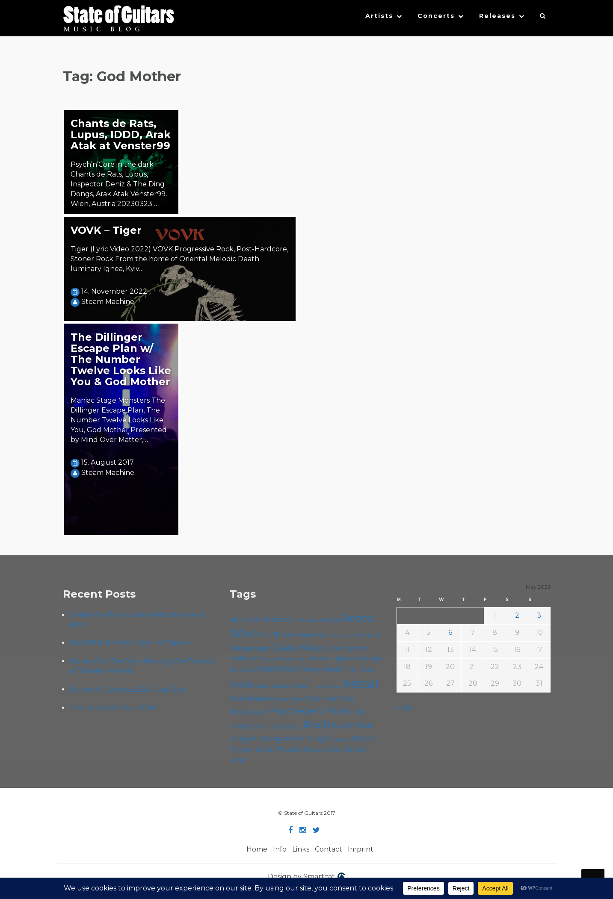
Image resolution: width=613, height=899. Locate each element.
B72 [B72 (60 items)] (266, 635)
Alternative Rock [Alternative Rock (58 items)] (317, 619)
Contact (328, 849)
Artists (379, 16)
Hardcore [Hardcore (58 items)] (243, 669)
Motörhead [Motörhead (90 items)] (251, 698)
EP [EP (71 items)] (254, 658)
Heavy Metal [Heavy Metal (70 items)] (321, 669)
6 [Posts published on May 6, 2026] (450, 632)
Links (300, 849)
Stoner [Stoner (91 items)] (364, 738)
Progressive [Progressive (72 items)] (249, 711)
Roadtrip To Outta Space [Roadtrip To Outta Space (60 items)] (265, 726)
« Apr (405, 707)
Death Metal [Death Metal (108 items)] (298, 648)
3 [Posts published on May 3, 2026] (539, 615)
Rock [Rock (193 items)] (317, 724)
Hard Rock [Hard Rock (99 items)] (278, 669)
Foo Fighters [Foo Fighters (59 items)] (338, 658)
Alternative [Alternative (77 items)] (273, 619)
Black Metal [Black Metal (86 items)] (295, 634)
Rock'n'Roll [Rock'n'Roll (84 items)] (352, 725)
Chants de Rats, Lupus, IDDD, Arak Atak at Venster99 (121, 134)
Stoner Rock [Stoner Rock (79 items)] (252, 750)
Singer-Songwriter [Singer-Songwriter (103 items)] (267, 738)
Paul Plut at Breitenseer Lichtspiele (130, 643)
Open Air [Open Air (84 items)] (321, 698)
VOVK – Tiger (106, 230)
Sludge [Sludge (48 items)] (342, 740)
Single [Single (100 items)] (319, 738)
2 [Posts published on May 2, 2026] (517, 615)
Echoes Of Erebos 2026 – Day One (127, 689)
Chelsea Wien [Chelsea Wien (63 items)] (250, 648)
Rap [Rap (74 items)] (360, 711)
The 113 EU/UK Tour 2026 (112, 708)
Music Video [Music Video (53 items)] (288, 699)
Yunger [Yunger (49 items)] (238, 760)
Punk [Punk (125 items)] (339, 710)
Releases (497, 16)
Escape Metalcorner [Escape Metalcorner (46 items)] (283, 659)
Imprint (360, 849)
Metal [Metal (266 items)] (360, 683)
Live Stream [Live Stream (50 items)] (326, 687)
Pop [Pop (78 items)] (346, 698)
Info (280, 849)
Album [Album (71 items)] (241, 620)
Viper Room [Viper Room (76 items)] (346, 750)
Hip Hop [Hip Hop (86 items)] (359, 668)
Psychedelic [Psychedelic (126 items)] (297, 710)
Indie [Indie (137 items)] (242, 685)
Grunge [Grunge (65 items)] (369, 658)
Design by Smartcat (306, 877)
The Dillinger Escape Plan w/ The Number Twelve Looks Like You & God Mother (121, 359)
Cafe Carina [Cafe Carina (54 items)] (364, 635)
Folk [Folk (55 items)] (312, 658)
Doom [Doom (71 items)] (336, 648)
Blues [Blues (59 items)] (327, 635)
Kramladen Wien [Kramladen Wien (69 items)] (283, 686)
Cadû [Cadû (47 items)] (342, 636)
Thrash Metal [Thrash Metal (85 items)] (299, 749)
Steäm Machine (107, 302)
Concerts (436, 16)
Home (256, 849)
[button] (543, 18)
